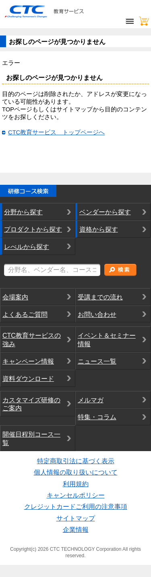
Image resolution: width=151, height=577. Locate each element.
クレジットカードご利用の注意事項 (75, 506)
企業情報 (76, 529)
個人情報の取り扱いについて (76, 472)
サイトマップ (75, 518)
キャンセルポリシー (76, 495)
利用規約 (76, 484)
